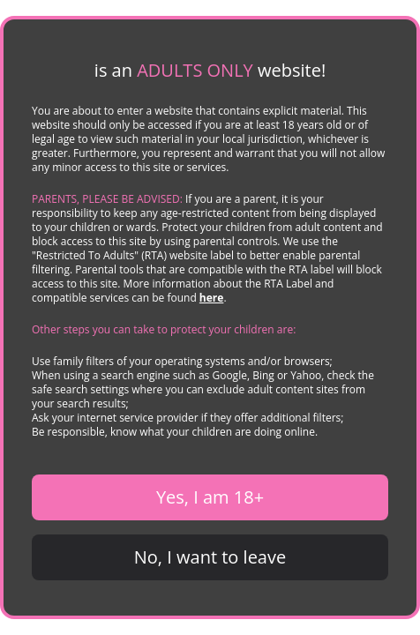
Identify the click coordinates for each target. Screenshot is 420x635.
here (211, 297)
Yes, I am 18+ (210, 497)
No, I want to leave (210, 557)
